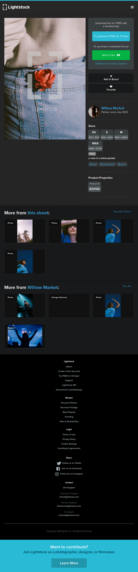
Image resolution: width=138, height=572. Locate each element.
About (69, 366)
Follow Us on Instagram (71, 473)
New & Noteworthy (69, 421)
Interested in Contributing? (69, 389)
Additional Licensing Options (111, 63)
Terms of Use (69, 434)
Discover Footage (69, 407)
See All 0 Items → (124, 211)
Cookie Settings (69, 443)
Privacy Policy (69, 439)
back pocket (107, 164)
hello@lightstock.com (69, 515)
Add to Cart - (111, 55)
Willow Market (112, 108)
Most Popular (69, 412)
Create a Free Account (69, 371)
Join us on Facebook (71, 468)
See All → (128, 286)
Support (69, 380)
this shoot (37, 212)
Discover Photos (69, 402)
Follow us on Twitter (71, 462)
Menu (132, 7)
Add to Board (111, 78)
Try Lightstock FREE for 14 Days (111, 36)
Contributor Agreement (69, 448)
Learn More (69, 563)
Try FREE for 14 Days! (69, 375)
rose (93, 164)
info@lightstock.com (69, 496)
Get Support (69, 487)
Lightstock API (69, 384)
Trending (69, 416)
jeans (122, 164)
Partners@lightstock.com (69, 505)
